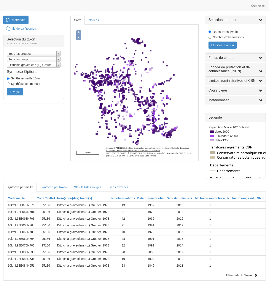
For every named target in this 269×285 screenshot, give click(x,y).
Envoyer (15, 91)
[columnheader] (21, 198)
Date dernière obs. (180, 198)
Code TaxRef (46, 198)
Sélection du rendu (223, 20)
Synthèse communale (25, 83)
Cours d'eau (218, 90)
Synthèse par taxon (54, 187)
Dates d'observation (226, 32)
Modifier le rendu (222, 45)
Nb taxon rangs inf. (241, 198)
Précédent (233, 275)
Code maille (16, 198)
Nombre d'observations (228, 37)
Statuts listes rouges (87, 187)
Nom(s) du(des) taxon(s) (74, 198)
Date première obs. (150, 198)
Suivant (250, 275)
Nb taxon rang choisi (210, 198)
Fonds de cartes (221, 58)
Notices (94, 20)
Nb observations (123, 198)
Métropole (18, 20)
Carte (77, 20)
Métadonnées (219, 100)
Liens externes (118, 187)
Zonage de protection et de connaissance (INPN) (229, 69)
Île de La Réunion (24, 28)
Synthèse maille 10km (26, 78)
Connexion (258, 5)
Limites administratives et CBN (232, 80)
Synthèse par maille (20, 187)
